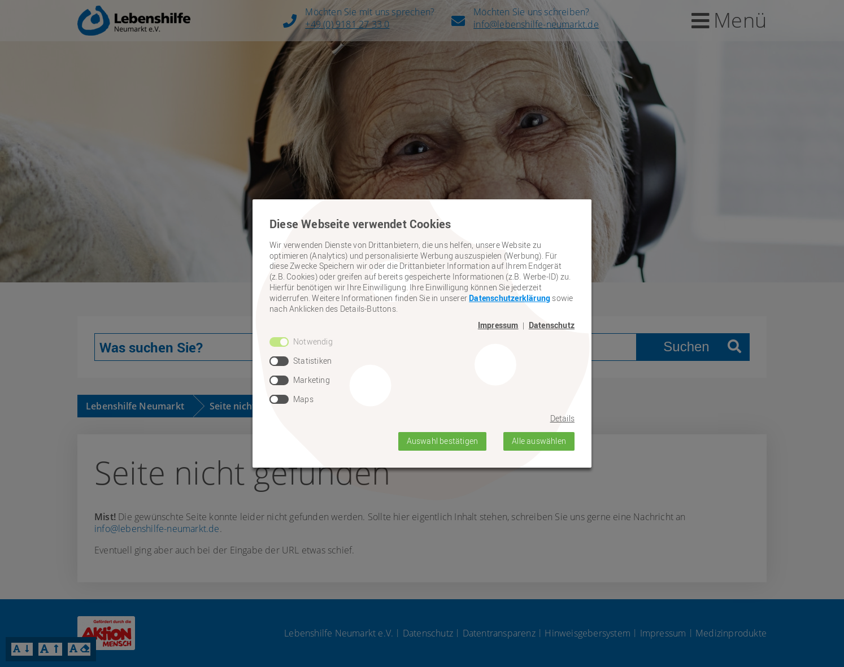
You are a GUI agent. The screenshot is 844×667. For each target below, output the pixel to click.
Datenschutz (552, 325)
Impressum (498, 325)
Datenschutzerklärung (509, 298)
